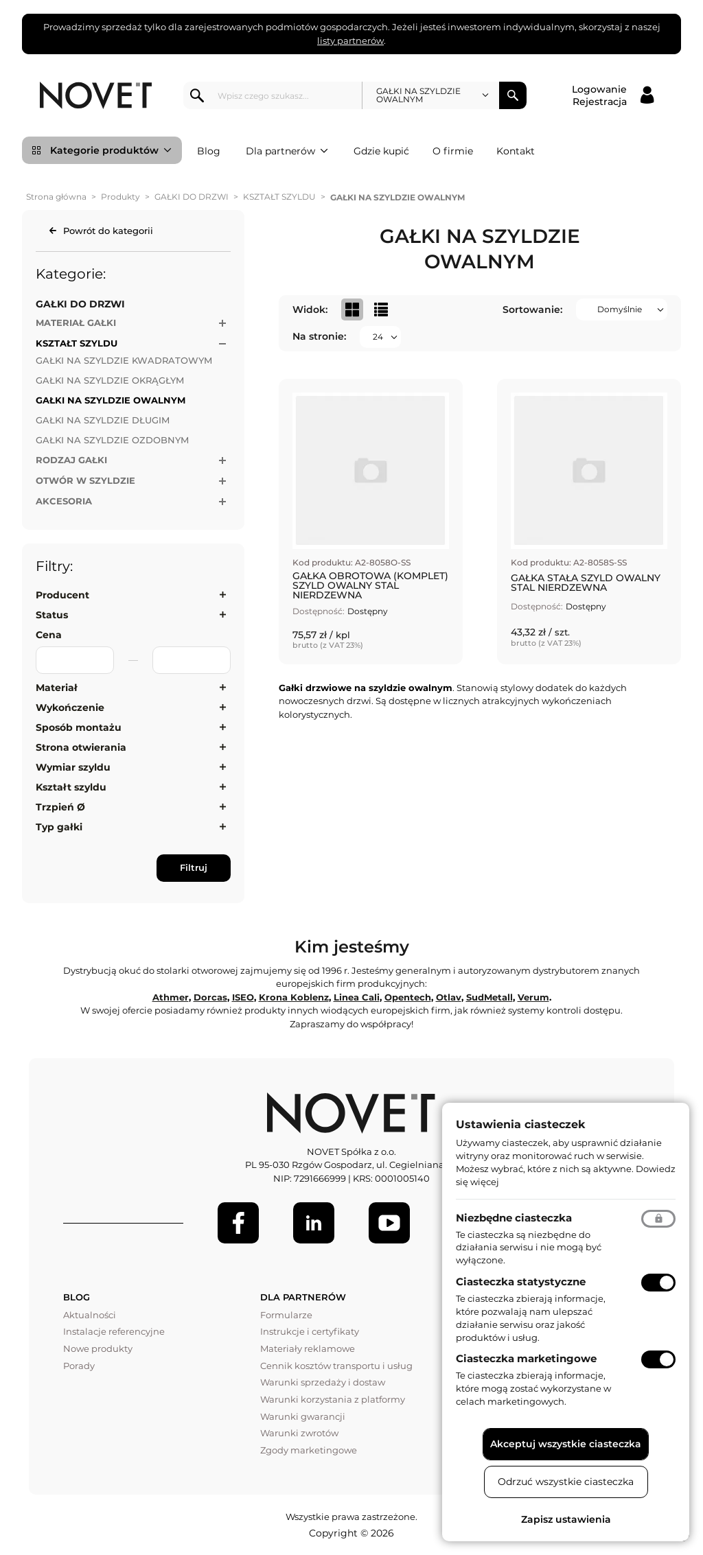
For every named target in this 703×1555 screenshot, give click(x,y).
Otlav (448, 997)
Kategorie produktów (111, 150)
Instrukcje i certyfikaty (309, 1331)
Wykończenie (70, 707)
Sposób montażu (79, 727)
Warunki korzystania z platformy (332, 1399)
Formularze (286, 1314)
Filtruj (193, 867)
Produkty (120, 196)
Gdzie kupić (381, 151)
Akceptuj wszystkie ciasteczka (565, 1444)
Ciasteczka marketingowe (526, 1358)
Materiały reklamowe (307, 1348)
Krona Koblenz (294, 997)
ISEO (243, 997)
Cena (49, 635)
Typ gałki (59, 827)
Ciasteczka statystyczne (521, 1281)
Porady (79, 1365)
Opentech (407, 997)
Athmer (170, 997)
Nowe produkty (97, 1348)
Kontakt (515, 151)
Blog (208, 151)
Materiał (57, 687)
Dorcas (210, 997)
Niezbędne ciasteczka (514, 1217)
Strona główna (56, 196)
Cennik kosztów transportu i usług (336, 1365)
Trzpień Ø (60, 807)
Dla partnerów (287, 151)
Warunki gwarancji (302, 1416)
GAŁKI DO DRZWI (191, 196)
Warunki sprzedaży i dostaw (322, 1382)
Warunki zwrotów (299, 1432)
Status (52, 615)
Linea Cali (357, 997)
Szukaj (513, 95)
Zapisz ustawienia (566, 1519)
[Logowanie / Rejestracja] (612, 95)
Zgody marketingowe (308, 1450)
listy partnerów (350, 40)
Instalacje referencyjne (114, 1331)
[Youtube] (389, 1222)
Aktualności (89, 1314)
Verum (533, 997)
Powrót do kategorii (108, 230)
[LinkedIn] (313, 1222)
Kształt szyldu (71, 787)
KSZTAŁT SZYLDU (279, 196)
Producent (62, 595)
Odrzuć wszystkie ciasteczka (566, 1481)
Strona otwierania (81, 747)
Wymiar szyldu (73, 767)
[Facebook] (238, 1222)
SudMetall (489, 997)
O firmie (453, 151)
